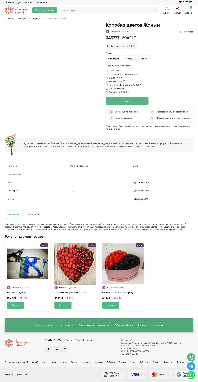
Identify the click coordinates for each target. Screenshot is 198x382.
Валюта (42, 2)
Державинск (182, 362)
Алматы (74, 362)
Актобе (63, 362)
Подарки (22, 18)
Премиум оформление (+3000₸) (123, 85)
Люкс (144, 59)
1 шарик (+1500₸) (116, 89)
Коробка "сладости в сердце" (118, 293)
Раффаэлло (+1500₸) (117, 92)
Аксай (35, 362)
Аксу (44, 362)
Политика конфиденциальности (94, 325)
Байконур (143, 362)
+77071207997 (185, 2)
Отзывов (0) (33, 214)
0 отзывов (186, 32)
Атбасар (111, 362)
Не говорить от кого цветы (121, 74)
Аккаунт (166, 13)
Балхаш (156, 362)
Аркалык (98, 362)
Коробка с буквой (16, 293)
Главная (9, 18)
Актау (53, 362)
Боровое (168, 362)
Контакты (158, 325)
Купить (127, 101)
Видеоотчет (114, 78)
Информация (13, 2)
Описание (14, 214)
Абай (25, 362)
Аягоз (132, 362)
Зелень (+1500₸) (115, 81)
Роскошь (129, 59)
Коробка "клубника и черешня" (71, 293)
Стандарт (113, 59)
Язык (29, 2)
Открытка (112, 71)
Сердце (35, 18)
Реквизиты (143, 325)
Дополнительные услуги (118, 66)
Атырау (122, 362)
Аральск (86, 362)
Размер (109, 53)
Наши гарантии (66, 325)
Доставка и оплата (44, 325)
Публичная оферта (124, 325)
